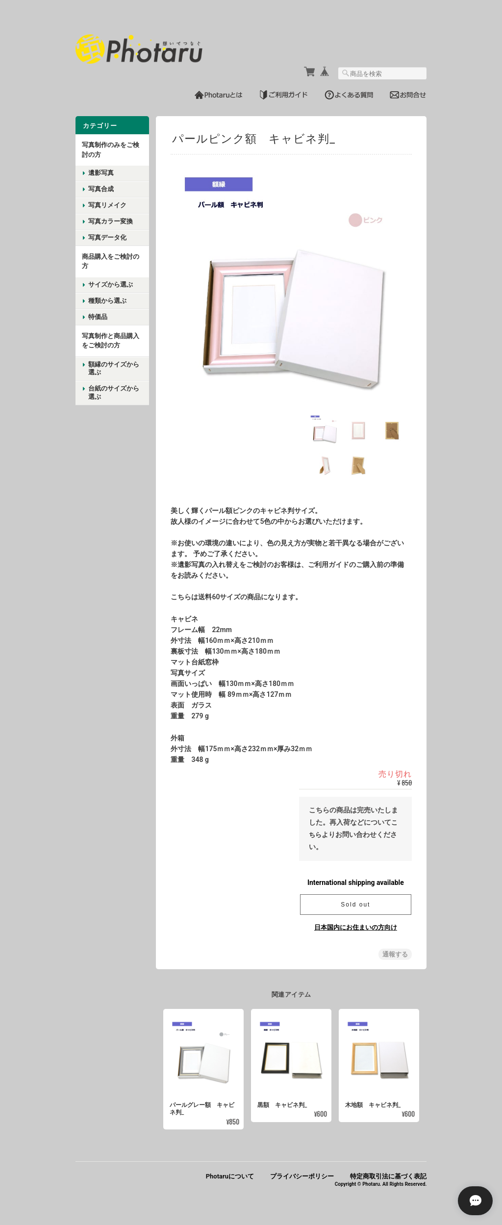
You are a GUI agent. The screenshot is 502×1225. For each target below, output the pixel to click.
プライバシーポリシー (302, 1175)
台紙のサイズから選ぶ (113, 391)
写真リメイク (107, 204)
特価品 (97, 315)
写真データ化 (107, 236)
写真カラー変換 (110, 220)
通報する (395, 953)
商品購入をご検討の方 (110, 260)
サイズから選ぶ (110, 283)
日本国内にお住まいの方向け (355, 926)
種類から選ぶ (107, 299)
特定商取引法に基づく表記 (388, 1175)
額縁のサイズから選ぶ (113, 367)
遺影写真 (101, 172)
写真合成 (101, 188)
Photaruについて (230, 1175)
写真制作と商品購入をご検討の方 (110, 339)
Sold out (355, 903)
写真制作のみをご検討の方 (110, 149)
